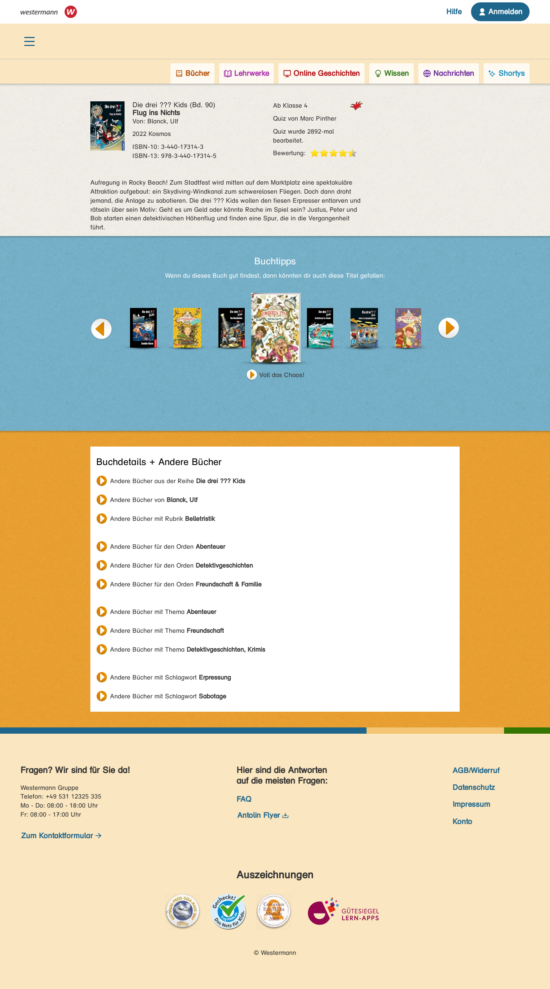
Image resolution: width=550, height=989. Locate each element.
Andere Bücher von (154, 500)
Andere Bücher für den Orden (167, 546)
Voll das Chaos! (281, 375)
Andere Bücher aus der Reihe (177, 481)
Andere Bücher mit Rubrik (162, 518)
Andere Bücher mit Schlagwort (170, 677)
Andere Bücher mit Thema (163, 611)
